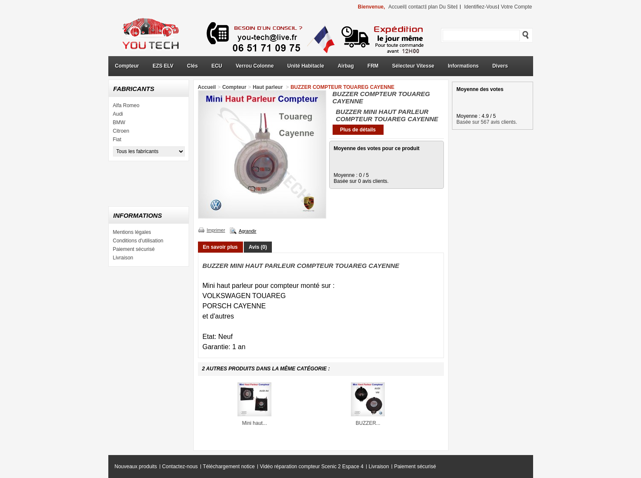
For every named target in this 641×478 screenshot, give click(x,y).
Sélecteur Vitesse (413, 66)
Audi (118, 114)
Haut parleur (268, 87)
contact (416, 7)
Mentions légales (132, 232)
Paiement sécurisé (134, 249)
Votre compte (516, 7)
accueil (396, 7)
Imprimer (216, 230)
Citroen (121, 131)
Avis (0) (258, 247)
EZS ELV (162, 66)
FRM (372, 66)
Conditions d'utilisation (138, 241)
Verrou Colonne (255, 66)
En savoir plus (220, 247)
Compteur (127, 66)
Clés (192, 66)
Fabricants (134, 88)
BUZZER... (368, 423)
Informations (463, 66)
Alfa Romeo (126, 105)
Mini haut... (254, 423)
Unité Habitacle (305, 66)
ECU (217, 66)
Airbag (346, 66)
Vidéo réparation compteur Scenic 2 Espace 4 (312, 466)
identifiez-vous (480, 7)
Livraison (123, 258)
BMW (119, 122)
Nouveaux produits (136, 466)
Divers (500, 66)
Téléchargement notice (229, 466)
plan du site (442, 7)
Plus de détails (358, 130)
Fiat (117, 139)
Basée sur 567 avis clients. (487, 122)
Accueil (207, 87)
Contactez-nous (180, 466)
